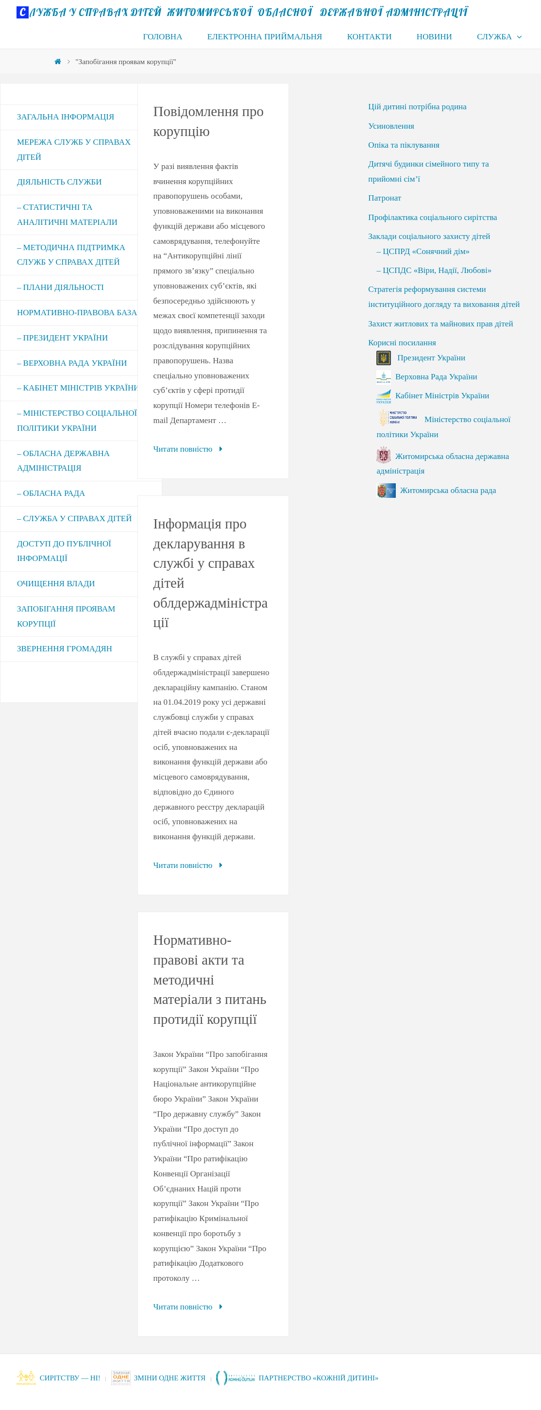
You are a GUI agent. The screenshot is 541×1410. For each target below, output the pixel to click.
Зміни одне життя (161, 1377)
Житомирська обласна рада (436, 490)
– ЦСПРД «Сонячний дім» (423, 251)
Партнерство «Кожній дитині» (303, 1377)
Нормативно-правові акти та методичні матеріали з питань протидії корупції (210, 979)
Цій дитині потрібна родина (417, 106)
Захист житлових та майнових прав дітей (440, 323)
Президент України (420, 357)
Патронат (384, 198)
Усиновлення (391, 126)
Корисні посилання (402, 342)
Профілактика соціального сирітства (432, 217)
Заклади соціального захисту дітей (429, 236)
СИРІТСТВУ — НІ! (59, 1377)
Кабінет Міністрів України (432, 395)
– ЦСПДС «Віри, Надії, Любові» (433, 270)
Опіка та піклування (404, 145)
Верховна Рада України (426, 376)
